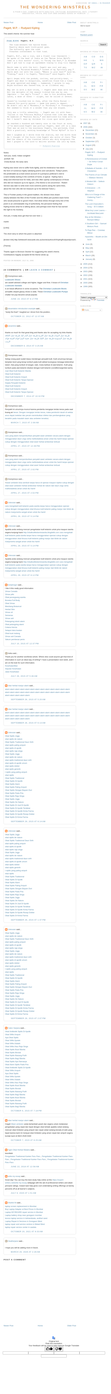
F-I (101, 82)
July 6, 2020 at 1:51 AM (23, 1193)
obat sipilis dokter (12, 766)
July (87, 149)
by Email (93, 3)
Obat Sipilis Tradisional (14, 778)
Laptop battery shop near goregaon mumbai (23, 1215)
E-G (101, 57)
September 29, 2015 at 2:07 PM (28, 1018)
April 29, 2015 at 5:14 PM (25, 516)
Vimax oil (9, 612)
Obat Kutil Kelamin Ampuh (16, 377)
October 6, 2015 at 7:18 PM (26, 1111)
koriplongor (12, 585)
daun (19, 439)
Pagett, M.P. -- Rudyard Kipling (21, 28)
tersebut (44, 418)
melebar (18, 415)
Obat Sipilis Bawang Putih (16, 1055)
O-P (85, 64)
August (88, 145)
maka (48, 412)
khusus (37, 509)
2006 (85, 127)
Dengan (22, 412)
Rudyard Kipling (51, 146)
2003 (85, 271)
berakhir (8, 418)
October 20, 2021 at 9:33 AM (27, 1231)
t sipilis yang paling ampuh (16, 772)
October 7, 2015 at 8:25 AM (26, 1140)
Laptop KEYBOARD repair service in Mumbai (24, 1212)
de (44, 486)
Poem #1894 (12, 41)
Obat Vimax (10, 603)
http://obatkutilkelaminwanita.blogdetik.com (41, 532)
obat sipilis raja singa (14, 751)
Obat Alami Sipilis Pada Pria (16, 1064)
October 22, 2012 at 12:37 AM (27, 316)
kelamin (25, 506)
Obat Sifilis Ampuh (12, 1034)
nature (48, 486)
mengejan (30, 412)
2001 (85, 279)
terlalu (37, 412)
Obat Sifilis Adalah (12, 1043)
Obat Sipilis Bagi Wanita (15, 1058)
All (102, 67)
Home (40, 22)
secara (56, 436)
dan (23, 415)
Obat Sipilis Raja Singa (14, 796)
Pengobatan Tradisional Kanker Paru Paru (23, 1156)
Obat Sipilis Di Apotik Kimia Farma (19, 811)
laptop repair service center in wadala (20, 1227)
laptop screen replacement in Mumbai (20, 1206)
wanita (37, 506)
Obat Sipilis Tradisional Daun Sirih (19, 742)
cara (7, 436)
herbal (41, 442)
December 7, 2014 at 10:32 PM (28, 396)
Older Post (71, 22)
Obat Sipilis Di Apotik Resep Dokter (20, 814)
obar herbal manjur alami (18, 686)
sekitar (70, 412)
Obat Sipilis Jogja (12, 736)
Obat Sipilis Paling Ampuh (16, 787)
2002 (85, 275)
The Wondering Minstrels (55, 7)
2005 (85, 264)
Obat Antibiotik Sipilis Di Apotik (17, 1031)
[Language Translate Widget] (93, 297)
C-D (93, 57)
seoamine (12, 326)
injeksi (59, 483)
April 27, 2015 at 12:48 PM (25, 446)
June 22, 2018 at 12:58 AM (25, 1166)
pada (14, 418)
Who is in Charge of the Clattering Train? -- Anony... (95, 197)
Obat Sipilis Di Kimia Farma (16, 817)
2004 (85, 268)
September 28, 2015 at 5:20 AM (28, 699)
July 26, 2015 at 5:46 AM (24, 676)
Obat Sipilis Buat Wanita (15, 1049)
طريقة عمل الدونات (62, 335)
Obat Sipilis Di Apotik (14, 781)
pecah (28, 415)
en (23, 1124)
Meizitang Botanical (13, 606)
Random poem (86, 35)
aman (46, 439)
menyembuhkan (25, 436)
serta (29, 439)
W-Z (93, 67)
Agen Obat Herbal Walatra (19, 1150)
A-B (85, 57)
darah (62, 412)
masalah (20, 418)
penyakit (36, 436)
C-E (93, 82)
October (89, 138)
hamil (59, 439)
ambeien (37, 418)
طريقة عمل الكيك (47, 338)
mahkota (35, 439)
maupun (52, 483)
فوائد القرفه (14, 338)
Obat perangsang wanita (15, 597)
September (90, 141)
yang (68, 415)
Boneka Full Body (12, 600)
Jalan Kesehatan (12, 672)
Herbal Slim (10, 609)
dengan (67, 436)
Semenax (9, 615)
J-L (85, 86)
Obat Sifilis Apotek (12, 1040)
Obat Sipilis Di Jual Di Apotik (17, 805)
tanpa (64, 439)
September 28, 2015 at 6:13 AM (28, 723)
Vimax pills (9, 594)
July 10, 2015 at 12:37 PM (25, 644)
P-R (101, 86)
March (88, 255)
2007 (85, 123)
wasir (27, 418)
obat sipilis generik (13, 769)
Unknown (12, 502)
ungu (24, 439)
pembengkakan (59, 415)
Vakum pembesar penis (15, 639)
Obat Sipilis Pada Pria (14, 793)
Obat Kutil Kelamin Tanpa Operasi (19, 380)
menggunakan (11, 439)
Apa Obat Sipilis (11, 1037)
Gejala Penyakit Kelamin (15, 383)
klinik (69, 509)
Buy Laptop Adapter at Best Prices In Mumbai (24, 1209)
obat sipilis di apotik (13, 748)
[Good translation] (49, 1349)
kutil (20, 506)
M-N (101, 60)
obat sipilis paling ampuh (15, 745)
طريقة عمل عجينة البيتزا (29, 338)
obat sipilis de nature (13, 739)
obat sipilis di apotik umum (16, 763)
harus (37, 483)
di (66, 412)
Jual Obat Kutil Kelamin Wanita (18, 371)
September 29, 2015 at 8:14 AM (28, 821)
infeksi (46, 415)
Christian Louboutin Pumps (55, 292)
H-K (85, 60)
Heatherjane (13, 1241)
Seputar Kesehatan (13, 669)
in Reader (105, 3)
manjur (60, 509)
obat (31, 442)
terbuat (57, 442)
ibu (55, 439)
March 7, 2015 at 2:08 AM (25, 423)
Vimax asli (9, 618)
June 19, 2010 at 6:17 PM (24, 299)
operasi (70, 439)
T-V (85, 67)
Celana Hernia (11, 627)
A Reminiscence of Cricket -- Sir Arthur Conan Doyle (96, 162)
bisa (20, 483)
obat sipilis (9, 775)
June (88, 244)
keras (43, 412)
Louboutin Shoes (12, 280)
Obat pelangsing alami (14, 624)
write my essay (14, 1176)
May (87, 248)
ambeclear (49, 442)
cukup (7, 442)
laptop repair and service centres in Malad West (25, 1224)
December (90, 130)
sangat (24, 512)
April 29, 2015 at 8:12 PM (25, 575)
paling (53, 509)
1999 (85, 286)
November (90, 134)
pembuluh (55, 412)
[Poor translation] (58, 1349)
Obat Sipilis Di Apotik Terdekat (17, 808)
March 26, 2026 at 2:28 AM (25, 1252)
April (87, 252)
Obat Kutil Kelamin (13, 374)
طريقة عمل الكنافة (12, 335)
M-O (93, 86)
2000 (85, 283)
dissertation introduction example (21, 308)
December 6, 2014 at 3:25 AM (27, 346)
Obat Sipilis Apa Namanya (16, 1061)
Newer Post (8, 22)
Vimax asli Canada (13, 636)
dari (52, 486)
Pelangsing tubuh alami (15, 621)
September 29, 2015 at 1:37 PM (28, 920)
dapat (12, 415)
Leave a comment (41, 270)
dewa (41, 439)
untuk (51, 439)
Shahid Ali (12, 1203)
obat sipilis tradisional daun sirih (18, 760)
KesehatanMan (11, 666)
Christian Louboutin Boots (55, 289)
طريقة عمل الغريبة (45, 335)
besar (15, 412)
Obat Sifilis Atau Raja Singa (16, 1046)
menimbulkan (37, 415)
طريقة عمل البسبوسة (63, 338)
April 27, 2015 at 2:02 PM (25, 469)
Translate (97, 300)
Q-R (93, 64)
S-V (85, 89)
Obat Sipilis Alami (12, 784)
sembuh (26, 483)
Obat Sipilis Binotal (13, 1052)
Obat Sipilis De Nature (14, 802)
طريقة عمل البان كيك (29, 335)
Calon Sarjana (14, 1028)
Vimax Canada (11, 591)
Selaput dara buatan (13, 630)
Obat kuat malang (12, 633)
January (89, 259)
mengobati (13, 506)
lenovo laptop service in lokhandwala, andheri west (26, 1218)
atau (31, 418)
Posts (85, 310)
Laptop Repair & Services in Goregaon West (23, 1221)
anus (7, 415)
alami (16, 436)
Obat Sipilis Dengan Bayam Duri (18, 790)
